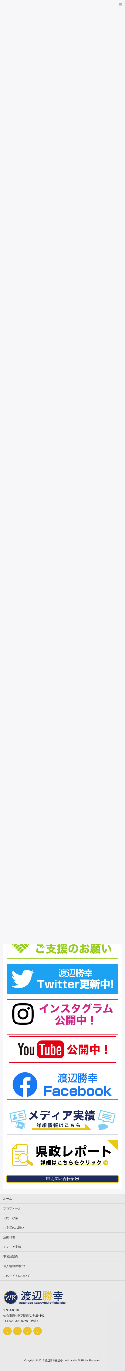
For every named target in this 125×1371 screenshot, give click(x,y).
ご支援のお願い (13, 1227)
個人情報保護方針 (15, 1266)
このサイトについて (16, 1275)
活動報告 (9, 1237)
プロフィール (12, 1208)
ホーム (7, 1198)
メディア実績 (12, 1247)
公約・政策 (10, 1218)
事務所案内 (10, 1256)
